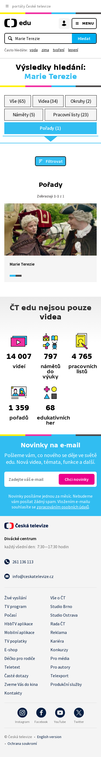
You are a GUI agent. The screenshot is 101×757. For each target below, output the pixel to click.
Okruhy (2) (81, 101)
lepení (73, 49)
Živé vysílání (15, 597)
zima (45, 49)
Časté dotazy (16, 675)
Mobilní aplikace (19, 632)
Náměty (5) (24, 114)
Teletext (12, 667)
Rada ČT (57, 623)
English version (49, 736)
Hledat (84, 38)
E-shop (11, 649)
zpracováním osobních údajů (63, 507)
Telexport (59, 675)
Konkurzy (59, 649)
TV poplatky (15, 641)
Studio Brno (61, 606)
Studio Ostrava (64, 615)
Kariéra (57, 641)
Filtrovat (54, 161)
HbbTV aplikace (18, 623)
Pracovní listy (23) (71, 114)
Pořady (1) (50, 128)
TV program (15, 606)
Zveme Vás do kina (21, 684)
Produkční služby (66, 684)
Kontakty (13, 693)
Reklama (58, 632)
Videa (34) (48, 101)
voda (34, 49)
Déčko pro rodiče (19, 658)
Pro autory (60, 667)
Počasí (10, 615)
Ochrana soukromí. (22, 743)
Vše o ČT (58, 597)
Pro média (59, 658)
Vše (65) (17, 101)
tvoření (58, 49)
